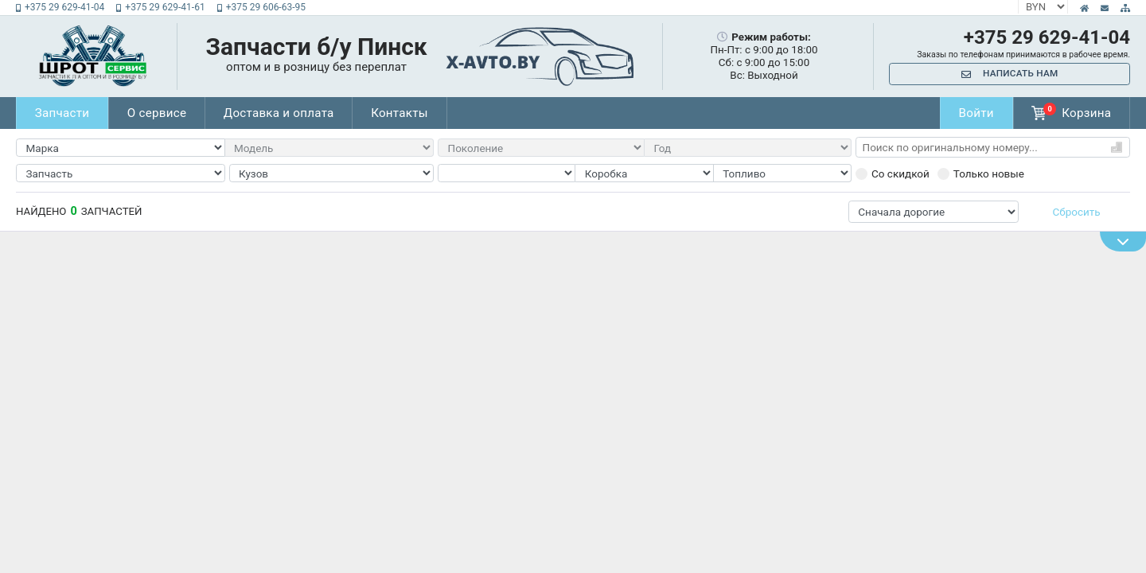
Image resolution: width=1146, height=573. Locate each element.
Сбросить (1077, 211)
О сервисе (160, 113)
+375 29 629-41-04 (60, 7)
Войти (974, 113)
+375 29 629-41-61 (160, 7)
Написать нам (1010, 74)
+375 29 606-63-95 (261, 7)
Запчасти (63, 113)
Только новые (980, 173)
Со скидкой (893, 173)
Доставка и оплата (284, 113)
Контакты (408, 113)
